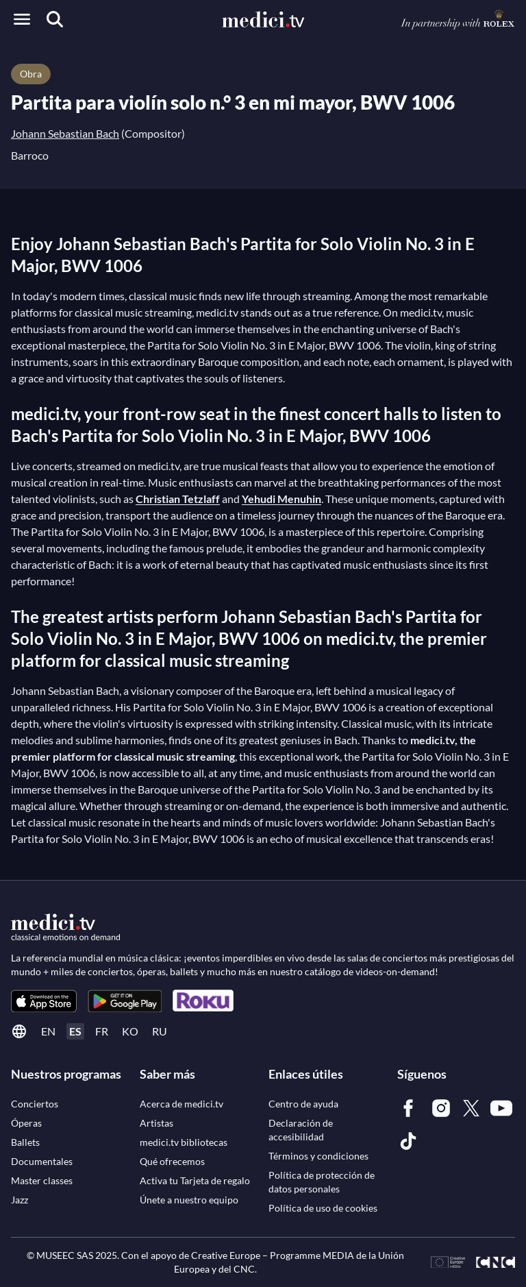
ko (130, 1031)
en (48, 1031)
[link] (44, 1001)
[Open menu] (22, 19)
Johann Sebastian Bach (65, 133)
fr (101, 1031)
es (75, 1031)
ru (159, 1031)
